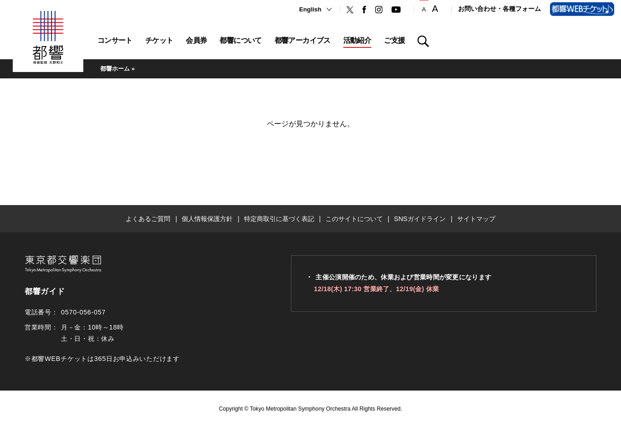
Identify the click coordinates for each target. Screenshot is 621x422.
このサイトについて (354, 218)
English (310, 9)
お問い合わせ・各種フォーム (499, 8)
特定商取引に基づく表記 (279, 218)
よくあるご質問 (148, 218)
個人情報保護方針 (207, 218)
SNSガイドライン (420, 218)
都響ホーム (115, 68)
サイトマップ (476, 218)
